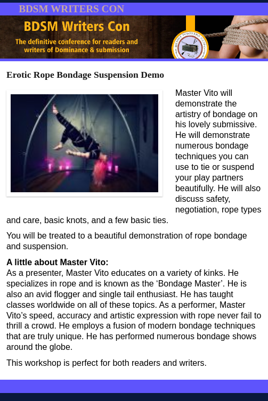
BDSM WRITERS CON (71, 8)
